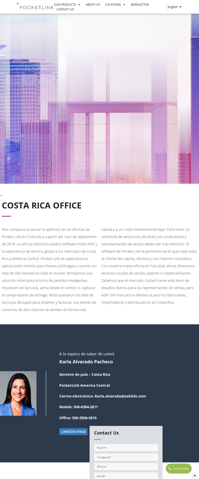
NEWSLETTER (140, 5)
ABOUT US (93, 5)
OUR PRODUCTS (67, 4)
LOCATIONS (115, 4)
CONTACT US (65, 9)
